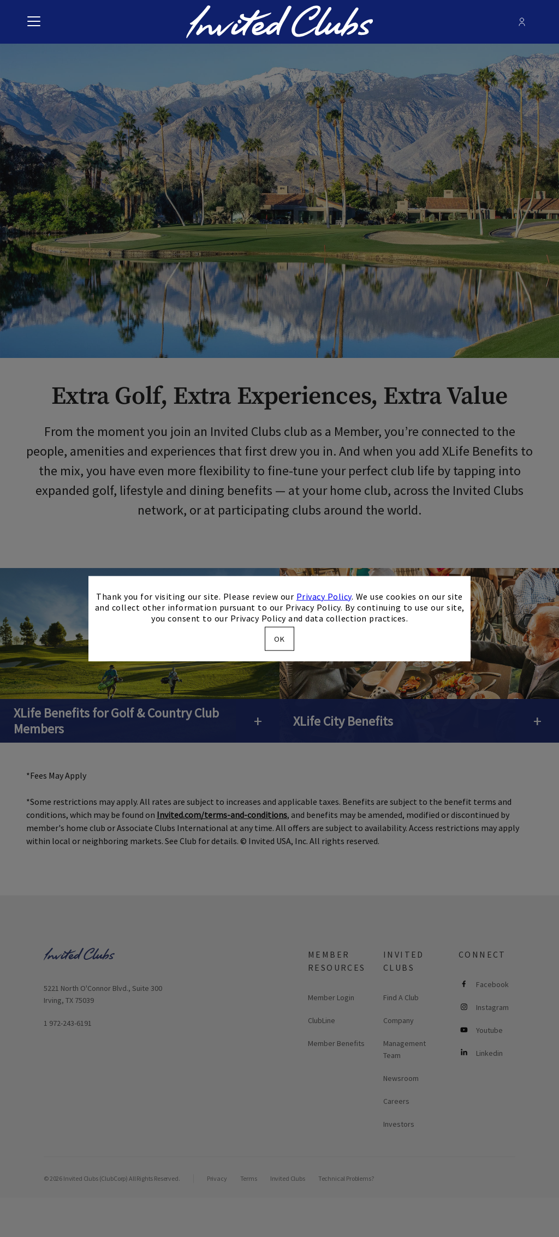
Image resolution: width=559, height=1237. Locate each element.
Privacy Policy (324, 595)
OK (279, 639)
